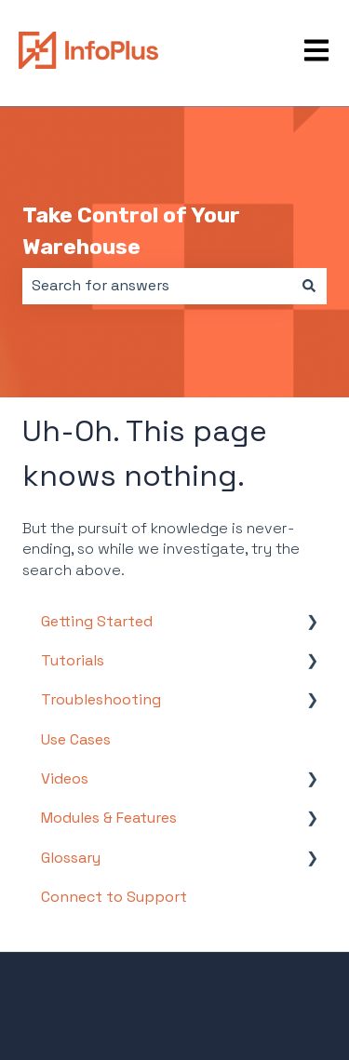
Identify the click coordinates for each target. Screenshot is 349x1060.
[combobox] (156, 285)
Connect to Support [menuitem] (114, 896)
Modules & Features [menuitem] (109, 817)
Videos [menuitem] (64, 778)
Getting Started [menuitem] (97, 621)
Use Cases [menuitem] (76, 739)
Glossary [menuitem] (71, 857)
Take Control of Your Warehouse (131, 231)
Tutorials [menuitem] (72, 660)
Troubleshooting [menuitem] (101, 699)
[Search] (309, 285)
